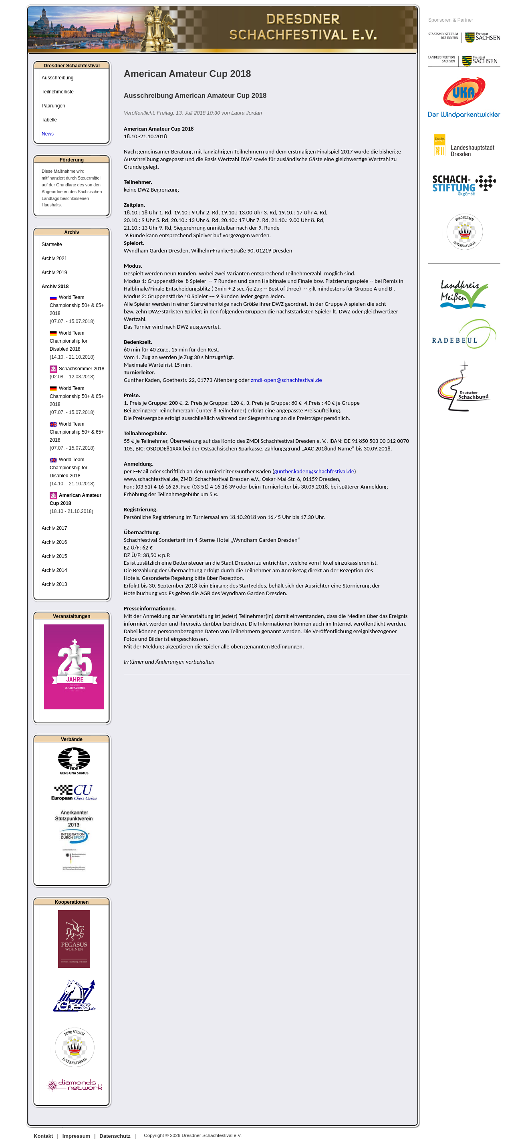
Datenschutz (115, 1136)
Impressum (76, 1136)
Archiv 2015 (54, 556)
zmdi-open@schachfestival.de (286, 380)
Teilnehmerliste (58, 92)
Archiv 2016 (54, 542)
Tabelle (49, 120)
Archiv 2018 (55, 286)
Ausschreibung (57, 78)
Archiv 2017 (54, 528)
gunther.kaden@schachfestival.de (314, 471)
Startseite (52, 244)
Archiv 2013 (54, 584)
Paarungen (53, 106)
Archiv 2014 (54, 570)
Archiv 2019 (54, 272)
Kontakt (43, 1136)
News (48, 134)
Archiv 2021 (54, 258)
